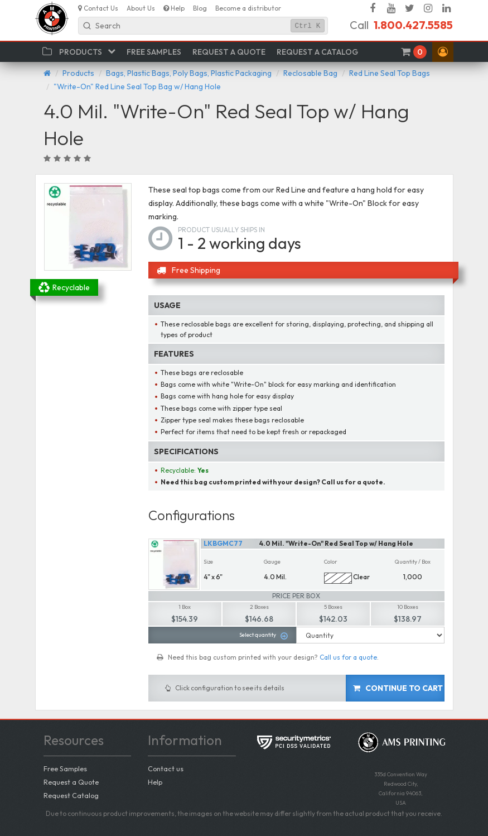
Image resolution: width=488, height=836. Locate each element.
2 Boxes (259, 607)
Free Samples (65, 768)
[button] (442, 52)
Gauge (272, 561)
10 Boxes (407, 607)
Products (78, 73)
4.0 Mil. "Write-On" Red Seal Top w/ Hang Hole (336, 543)
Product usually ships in (221, 229)
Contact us (165, 768)
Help (155, 781)
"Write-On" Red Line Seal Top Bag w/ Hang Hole (137, 86)
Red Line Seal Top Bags (389, 73)
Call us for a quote (348, 657)
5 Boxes (333, 607)
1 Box (184, 607)
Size (208, 561)
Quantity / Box (413, 561)
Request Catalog (71, 795)
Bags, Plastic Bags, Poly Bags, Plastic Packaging (189, 73)
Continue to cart (398, 688)
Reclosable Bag (310, 73)
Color (330, 561)
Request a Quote (71, 781)
